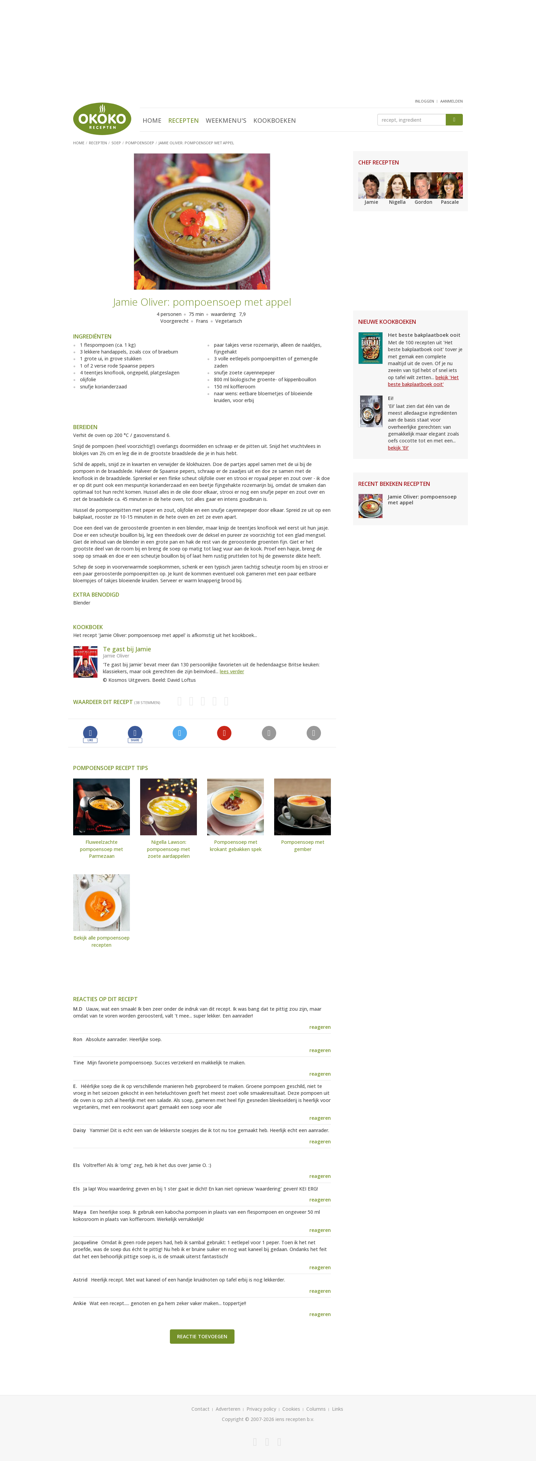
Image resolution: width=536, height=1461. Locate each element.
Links (337, 1409)
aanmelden (451, 101)
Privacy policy (261, 1409)
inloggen (424, 101)
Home (152, 120)
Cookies (291, 1409)
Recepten (183, 120)
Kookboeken (274, 120)
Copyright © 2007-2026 (248, 1419)
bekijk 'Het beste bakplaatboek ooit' (423, 380)
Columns (316, 1409)
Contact (200, 1409)
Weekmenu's (226, 120)
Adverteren (228, 1409)
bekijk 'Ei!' (398, 447)
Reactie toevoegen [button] (202, 1336)
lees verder (232, 671)
